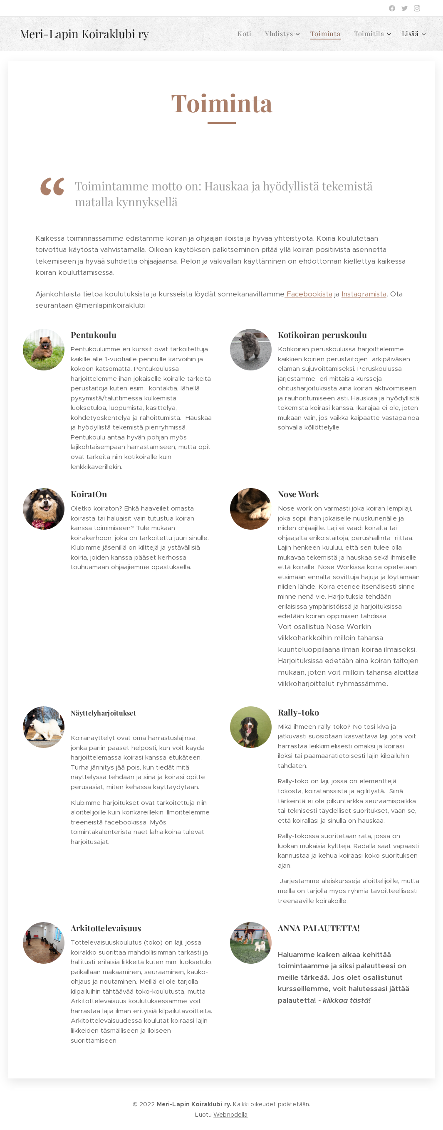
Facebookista (308, 294)
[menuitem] (246, 33)
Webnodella (230, 1114)
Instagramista (364, 294)
